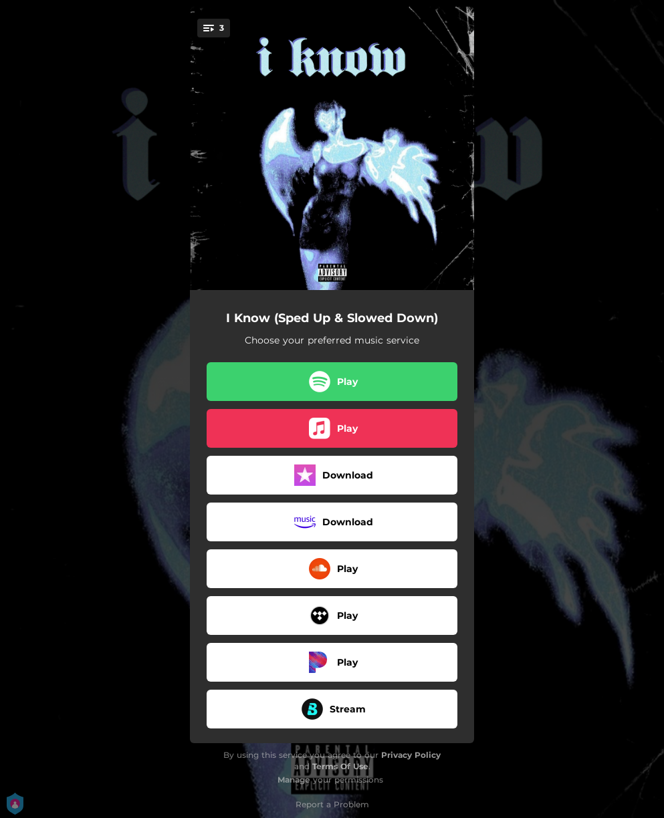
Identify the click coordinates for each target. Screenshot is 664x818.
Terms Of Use (340, 766)
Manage (294, 780)
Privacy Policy (411, 755)
